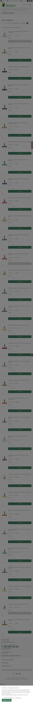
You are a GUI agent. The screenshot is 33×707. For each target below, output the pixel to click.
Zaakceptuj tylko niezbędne (8, 697)
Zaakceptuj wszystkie (7, 700)
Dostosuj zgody (18, 697)
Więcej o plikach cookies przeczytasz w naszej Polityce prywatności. (15, 694)
